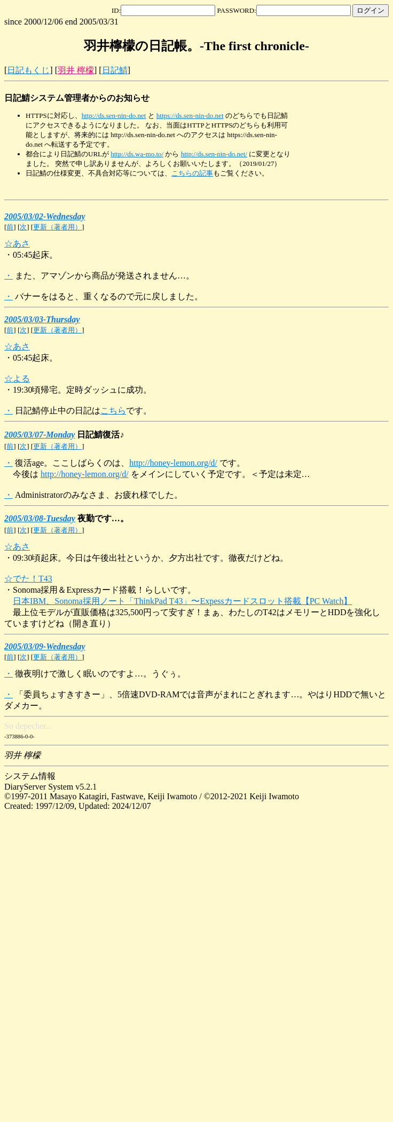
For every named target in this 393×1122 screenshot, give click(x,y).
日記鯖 (115, 70)
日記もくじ (28, 70)
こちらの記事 (192, 173)
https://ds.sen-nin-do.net (190, 116)
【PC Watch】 (326, 601)
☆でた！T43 (28, 578)
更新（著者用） (57, 227)
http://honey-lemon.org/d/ (173, 462)
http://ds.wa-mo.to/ (137, 154)
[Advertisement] (341, 126)
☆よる (17, 378)
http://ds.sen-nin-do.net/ (214, 154)
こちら (113, 410)
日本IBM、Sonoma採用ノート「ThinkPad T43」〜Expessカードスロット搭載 (157, 601)
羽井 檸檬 (76, 70)
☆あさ (17, 243)
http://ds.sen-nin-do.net (114, 116)
